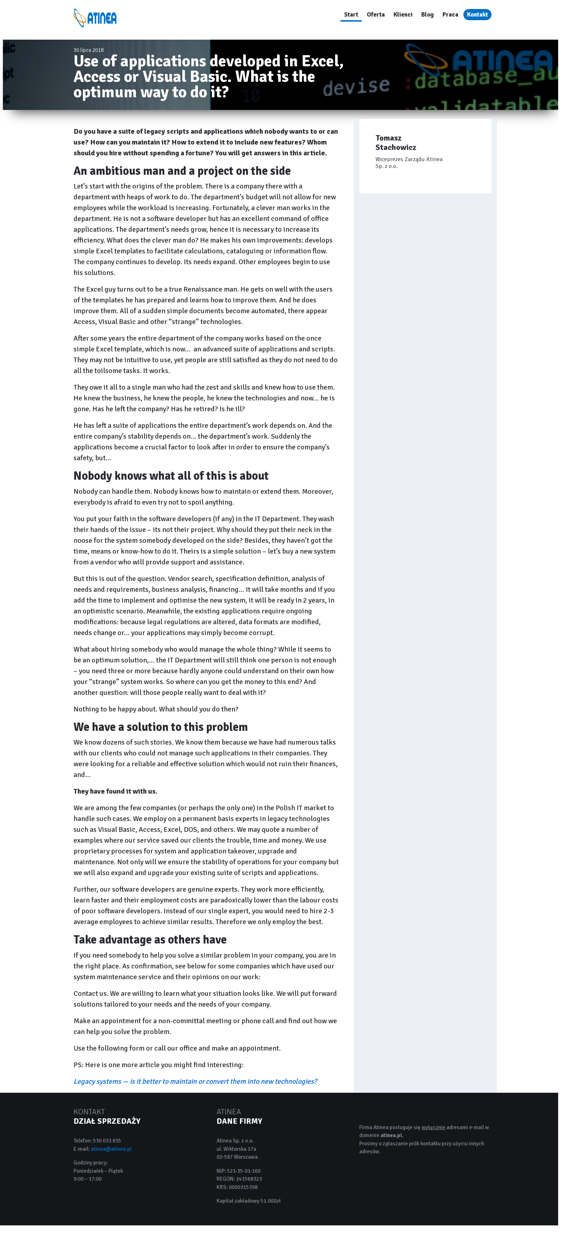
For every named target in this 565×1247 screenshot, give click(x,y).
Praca (450, 14)
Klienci (403, 14)
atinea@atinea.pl (111, 1149)
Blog (427, 14)
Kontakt (477, 14)
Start (351, 14)
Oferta (376, 14)
